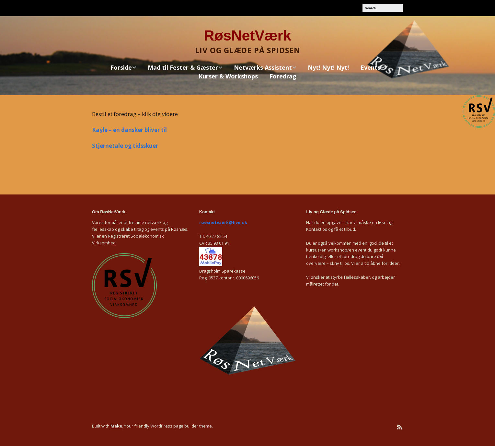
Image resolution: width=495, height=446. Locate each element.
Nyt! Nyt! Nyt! (328, 67)
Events (370, 67)
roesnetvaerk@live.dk (223, 222)
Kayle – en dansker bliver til (129, 130)
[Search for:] (382, 8)
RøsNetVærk (247, 35)
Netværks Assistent (263, 67)
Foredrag (283, 76)
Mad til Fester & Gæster (183, 67)
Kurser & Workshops (228, 76)
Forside (121, 67)
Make (116, 426)
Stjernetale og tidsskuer (125, 145)
